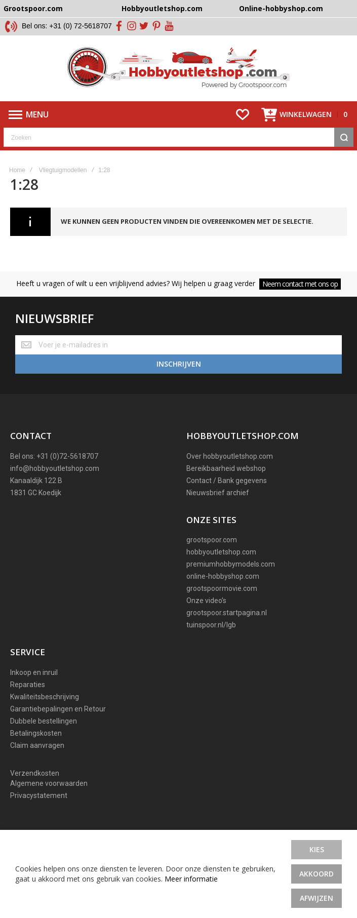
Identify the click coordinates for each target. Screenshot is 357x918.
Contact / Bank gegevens (226, 480)
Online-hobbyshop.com (281, 8)
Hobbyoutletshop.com (162, 8)
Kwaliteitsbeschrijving (44, 697)
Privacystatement (38, 795)
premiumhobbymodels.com (230, 564)
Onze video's (206, 600)
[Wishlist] (242, 114)
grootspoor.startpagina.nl (226, 613)
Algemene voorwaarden (49, 783)
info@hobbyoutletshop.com (54, 468)
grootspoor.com (211, 540)
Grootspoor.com (33, 8)
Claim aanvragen (37, 745)
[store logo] (178, 68)
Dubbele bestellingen (43, 721)
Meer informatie (191, 879)
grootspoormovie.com (221, 588)
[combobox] (178, 137)
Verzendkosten (34, 773)
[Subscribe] (178, 364)
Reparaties (27, 685)
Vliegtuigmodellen (63, 170)
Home (17, 170)
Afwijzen (316, 898)
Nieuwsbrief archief (217, 493)
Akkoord (316, 874)
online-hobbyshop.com (222, 576)
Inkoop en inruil (34, 672)
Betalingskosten (36, 733)
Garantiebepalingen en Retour (58, 709)
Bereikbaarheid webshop (226, 468)
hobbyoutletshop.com (221, 552)
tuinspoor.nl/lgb (211, 625)
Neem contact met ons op (300, 284)
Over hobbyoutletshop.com (229, 456)
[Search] (343, 137)
